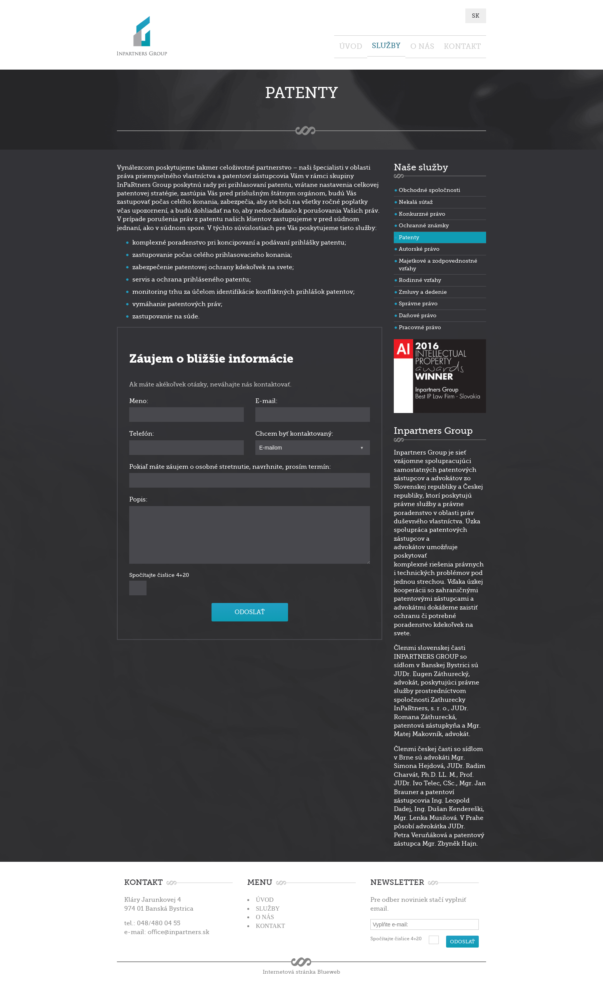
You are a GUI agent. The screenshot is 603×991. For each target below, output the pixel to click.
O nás (400, 45)
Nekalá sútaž (416, 200)
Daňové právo (417, 314)
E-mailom (270, 446)
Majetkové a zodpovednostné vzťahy (438, 263)
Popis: (138, 498)
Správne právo (418, 302)
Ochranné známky (424, 224)
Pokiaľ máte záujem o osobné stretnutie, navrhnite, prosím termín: (230, 465)
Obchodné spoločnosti (429, 188)
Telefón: (141, 432)
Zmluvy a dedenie (423, 290)
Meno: (138, 399)
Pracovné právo (420, 325)
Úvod (299, 45)
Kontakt (455, 45)
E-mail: (266, 399)
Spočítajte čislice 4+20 (159, 573)
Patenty (409, 236)
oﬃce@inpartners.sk (178, 930)
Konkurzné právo (422, 212)
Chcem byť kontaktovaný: (294, 432)
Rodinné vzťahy (420, 278)
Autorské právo (419, 247)
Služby (350, 45)
